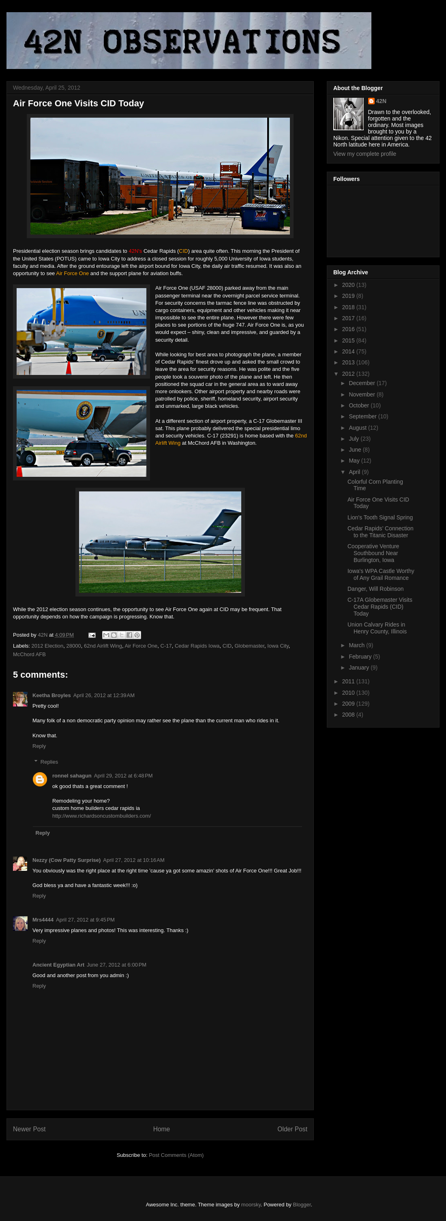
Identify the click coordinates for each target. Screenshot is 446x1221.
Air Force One (140, 646)
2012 (349, 373)
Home (161, 1129)
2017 (349, 318)
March (357, 645)
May (355, 460)
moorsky (251, 1205)
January (360, 667)
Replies (49, 761)
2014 (349, 351)
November (362, 394)
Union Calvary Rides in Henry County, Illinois (377, 628)
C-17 (166, 646)
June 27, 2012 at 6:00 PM (116, 965)
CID (227, 646)
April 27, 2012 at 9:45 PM (85, 920)
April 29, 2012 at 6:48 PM (123, 776)
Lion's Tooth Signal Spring (380, 517)
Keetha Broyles (51, 695)
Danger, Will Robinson (375, 589)
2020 (349, 285)
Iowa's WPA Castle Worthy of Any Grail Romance (380, 574)
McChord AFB (29, 654)
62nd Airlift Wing (103, 646)
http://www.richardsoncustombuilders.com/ (101, 816)
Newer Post (29, 1129)
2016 (349, 329)
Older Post (292, 1129)
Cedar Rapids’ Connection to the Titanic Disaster (380, 531)
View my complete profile (364, 154)
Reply (39, 746)
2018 (349, 307)
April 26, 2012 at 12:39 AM (104, 695)
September (363, 416)
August (358, 427)
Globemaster (249, 646)
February (361, 656)
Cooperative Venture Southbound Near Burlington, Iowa (373, 553)
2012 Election (48, 646)
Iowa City (278, 646)
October (360, 405)
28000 (73, 646)
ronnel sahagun (72, 776)
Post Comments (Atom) (176, 1155)
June (355, 449)
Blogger (302, 1205)
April (355, 472)
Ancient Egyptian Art (58, 965)
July (354, 438)
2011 (349, 681)
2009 (349, 703)
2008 (349, 714)
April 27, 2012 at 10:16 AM (133, 860)
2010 (349, 692)
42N (381, 101)
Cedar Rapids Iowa (197, 646)
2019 (349, 296)
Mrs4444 (43, 920)
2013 (349, 362)
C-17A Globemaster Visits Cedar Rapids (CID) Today (379, 607)
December (362, 383)
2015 (349, 340)
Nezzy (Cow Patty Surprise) (66, 860)
